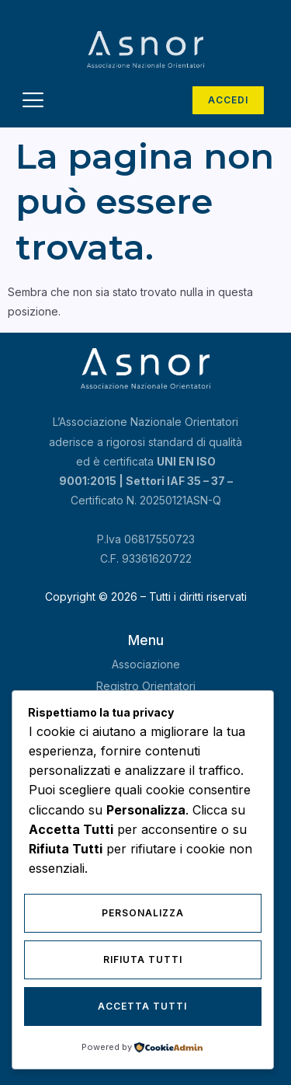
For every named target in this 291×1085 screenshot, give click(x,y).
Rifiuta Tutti (142, 959)
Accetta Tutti (142, 1006)
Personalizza (143, 913)
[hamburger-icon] (33, 102)
